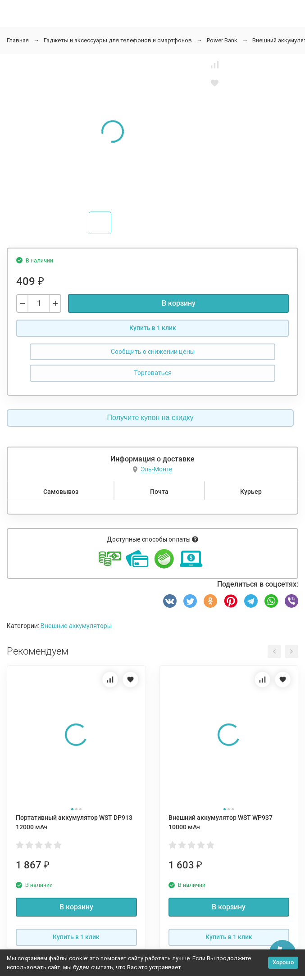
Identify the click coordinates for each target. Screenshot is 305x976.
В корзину (179, 303)
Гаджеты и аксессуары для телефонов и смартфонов (118, 40)
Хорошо (283, 962)
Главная (18, 40)
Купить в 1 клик (152, 327)
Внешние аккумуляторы (76, 625)
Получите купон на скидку (150, 417)
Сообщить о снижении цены (153, 351)
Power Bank (222, 40)
